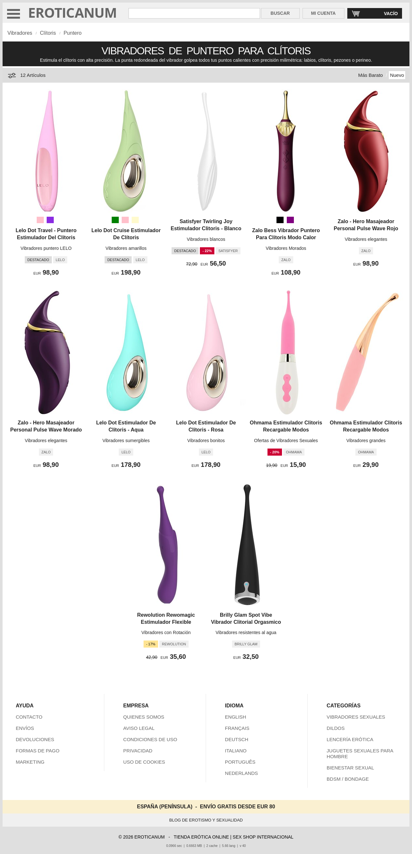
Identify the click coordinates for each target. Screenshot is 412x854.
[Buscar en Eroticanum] (194, 13)
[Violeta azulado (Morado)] (50, 220)
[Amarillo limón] (135, 220)
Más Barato (370, 75)
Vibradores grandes (366, 440)
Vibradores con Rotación (166, 632)
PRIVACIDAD (138, 750)
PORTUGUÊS (240, 762)
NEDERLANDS (241, 773)
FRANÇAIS (237, 728)
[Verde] (115, 220)
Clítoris (48, 33)
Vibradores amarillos (126, 248)
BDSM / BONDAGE (348, 779)
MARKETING (30, 762)
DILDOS (336, 728)
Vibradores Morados (286, 248)
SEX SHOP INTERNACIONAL (263, 837)
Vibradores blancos (206, 239)
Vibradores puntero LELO (46, 248)
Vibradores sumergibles (126, 440)
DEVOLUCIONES (35, 739)
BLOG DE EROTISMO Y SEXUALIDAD (206, 820)
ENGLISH (235, 717)
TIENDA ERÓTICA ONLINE (201, 837)
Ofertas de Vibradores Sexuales (286, 440)
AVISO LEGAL (138, 728)
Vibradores (19, 33)
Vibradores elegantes (366, 239)
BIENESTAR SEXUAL (350, 767)
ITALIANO (236, 750)
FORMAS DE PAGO (38, 750)
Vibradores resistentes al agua (246, 632)
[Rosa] (40, 220)
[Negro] (280, 220)
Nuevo (397, 75)
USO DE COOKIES (144, 762)
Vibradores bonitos (206, 440)
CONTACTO (29, 717)
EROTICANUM (72, 12)
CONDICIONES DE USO (150, 739)
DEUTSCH (236, 739)
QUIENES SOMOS (143, 717)
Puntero (72, 33)
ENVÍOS (25, 728)
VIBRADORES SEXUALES (356, 717)
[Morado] (290, 220)
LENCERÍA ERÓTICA (350, 739)
